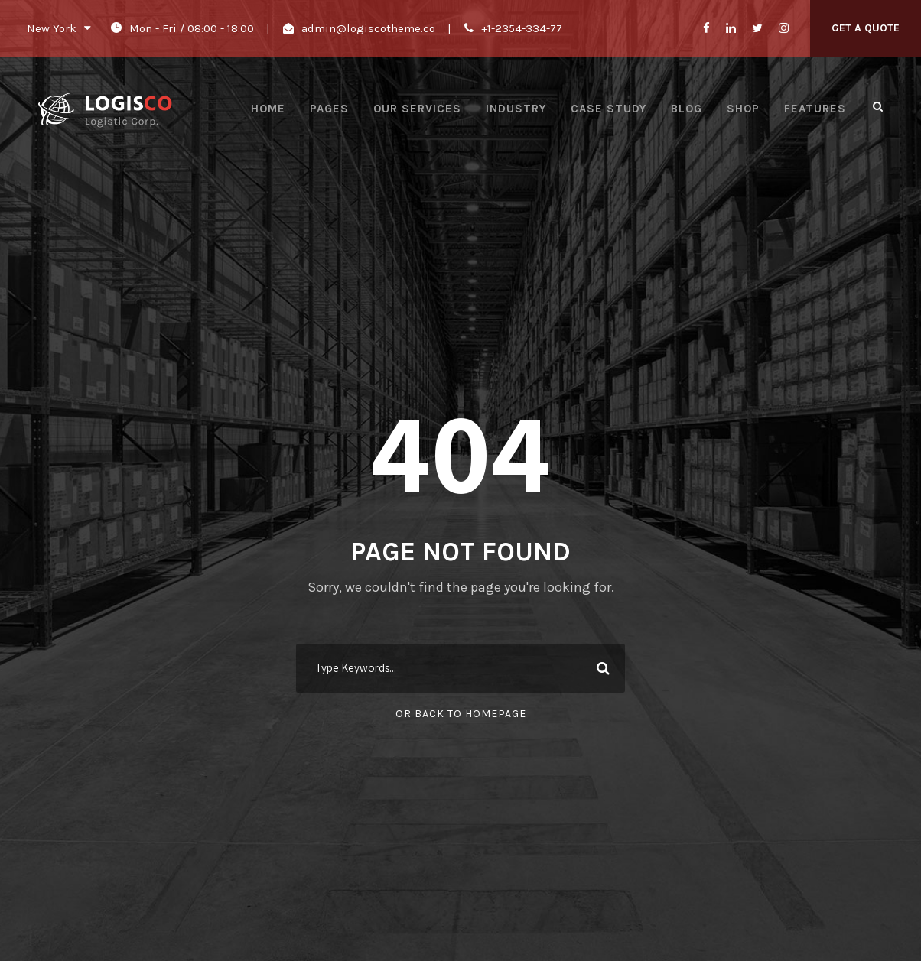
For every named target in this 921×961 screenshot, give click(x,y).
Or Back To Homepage (460, 713)
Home (268, 108)
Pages (329, 108)
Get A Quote (866, 27)
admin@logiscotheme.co (368, 28)
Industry (516, 108)
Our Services (417, 108)
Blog (686, 108)
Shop (743, 108)
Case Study (608, 108)
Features (815, 108)
